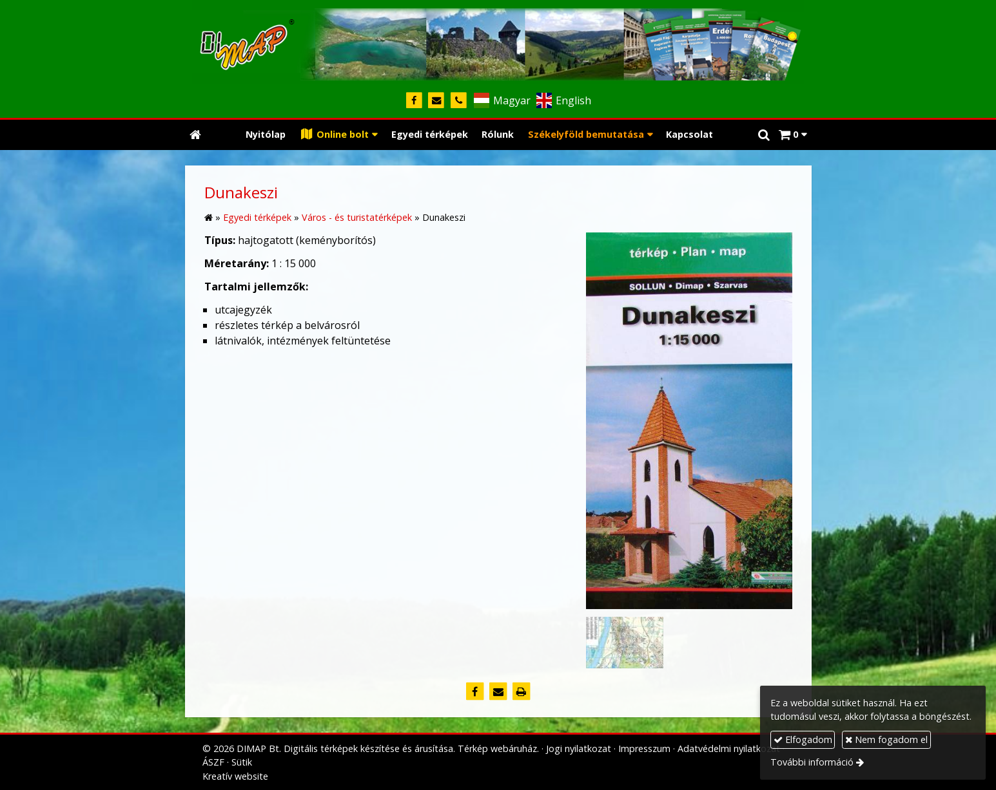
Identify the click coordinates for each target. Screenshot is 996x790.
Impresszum (644, 748)
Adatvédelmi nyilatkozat (729, 748)
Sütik (241, 762)
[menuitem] (266, 135)
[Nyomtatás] (521, 691)
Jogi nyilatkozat (578, 748)
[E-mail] (436, 100)
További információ (812, 762)
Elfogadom (803, 739)
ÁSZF (213, 762)
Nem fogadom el (886, 739)
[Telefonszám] (458, 100)
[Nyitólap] (498, 42)
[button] (792, 135)
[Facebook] (414, 100)
